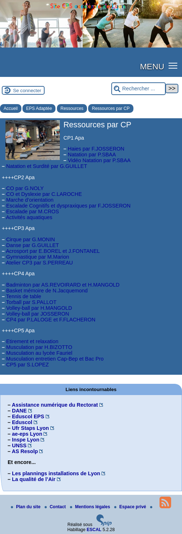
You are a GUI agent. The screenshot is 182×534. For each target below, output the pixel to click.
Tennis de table (23, 296)
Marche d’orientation (29, 200)
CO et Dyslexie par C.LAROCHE (44, 194)
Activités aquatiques (29, 217)
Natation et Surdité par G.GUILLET (46, 166)
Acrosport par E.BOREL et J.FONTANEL (53, 251)
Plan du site (26, 506)
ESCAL (94, 529)
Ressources (72, 108)
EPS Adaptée (39, 108)
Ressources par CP (110, 108)
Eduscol (22, 422)
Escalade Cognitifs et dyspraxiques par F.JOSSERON (68, 206)
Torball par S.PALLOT (31, 302)
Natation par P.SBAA (92, 154)
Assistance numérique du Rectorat (55, 405)
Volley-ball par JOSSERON (37, 314)
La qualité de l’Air (33, 479)
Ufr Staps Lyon (30, 428)
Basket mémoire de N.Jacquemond (47, 290)
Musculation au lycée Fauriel (39, 353)
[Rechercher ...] (138, 88)
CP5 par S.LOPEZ (27, 364)
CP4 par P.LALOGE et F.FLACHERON (50, 320)
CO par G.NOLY (25, 188)
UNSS (19, 445)
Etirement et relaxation (32, 341)
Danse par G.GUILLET (32, 245)
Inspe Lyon (25, 440)
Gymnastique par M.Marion (37, 257)
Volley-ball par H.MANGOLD (39, 308)
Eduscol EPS (28, 416)
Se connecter (27, 90)
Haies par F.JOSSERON (96, 149)
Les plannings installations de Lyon (56, 473)
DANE (19, 411)
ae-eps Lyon (27, 434)
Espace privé (130, 506)
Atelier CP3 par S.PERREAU (39, 263)
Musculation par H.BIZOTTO (39, 347)
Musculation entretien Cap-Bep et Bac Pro (55, 359)
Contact (56, 506)
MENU (152, 66)
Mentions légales (90, 506)
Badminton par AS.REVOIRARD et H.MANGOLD (63, 285)
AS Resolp (25, 451)
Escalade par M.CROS (32, 211)
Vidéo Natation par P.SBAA (99, 160)
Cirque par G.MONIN (30, 239)
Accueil (11, 108)
